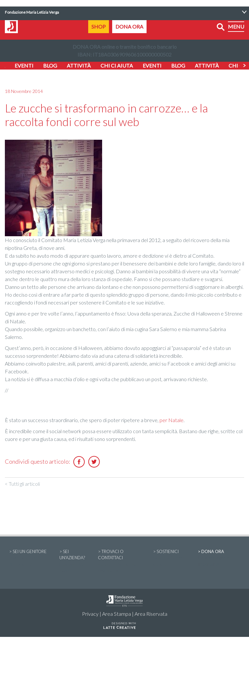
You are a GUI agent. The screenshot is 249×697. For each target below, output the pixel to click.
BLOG (50, 65)
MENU (236, 26)
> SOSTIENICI (171, 558)
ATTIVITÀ (79, 65)
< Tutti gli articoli (22, 484)
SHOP (98, 26)
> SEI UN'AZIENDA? (74, 561)
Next (244, 65)
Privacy (90, 614)
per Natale (172, 420)
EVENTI (24, 65)
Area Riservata (151, 614)
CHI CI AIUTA (117, 65)
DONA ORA (129, 26)
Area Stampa (116, 614)
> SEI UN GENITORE (30, 558)
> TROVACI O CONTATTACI (121, 561)
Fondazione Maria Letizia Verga (32, 12)
